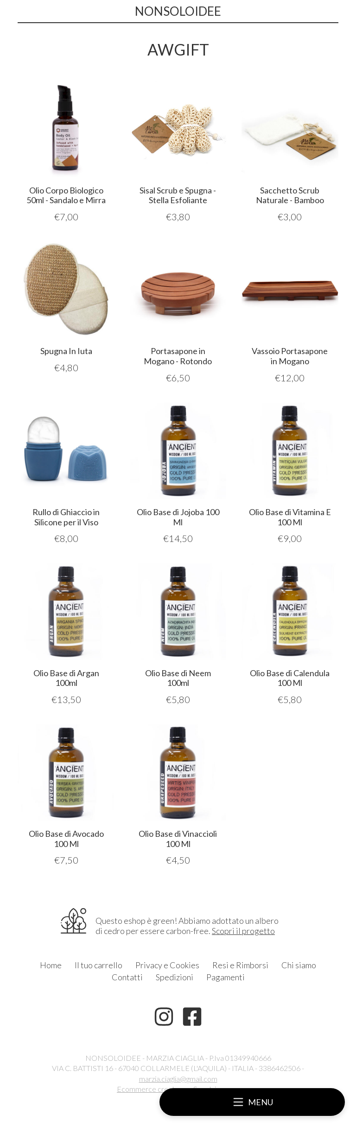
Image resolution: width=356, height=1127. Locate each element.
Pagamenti (225, 977)
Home (51, 965)
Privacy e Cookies (167, 965)
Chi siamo (298, 965)
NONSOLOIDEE (178, 11)
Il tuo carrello (98, 965)
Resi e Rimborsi (240, 965)
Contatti (127, 977)
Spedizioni (174, 977)
